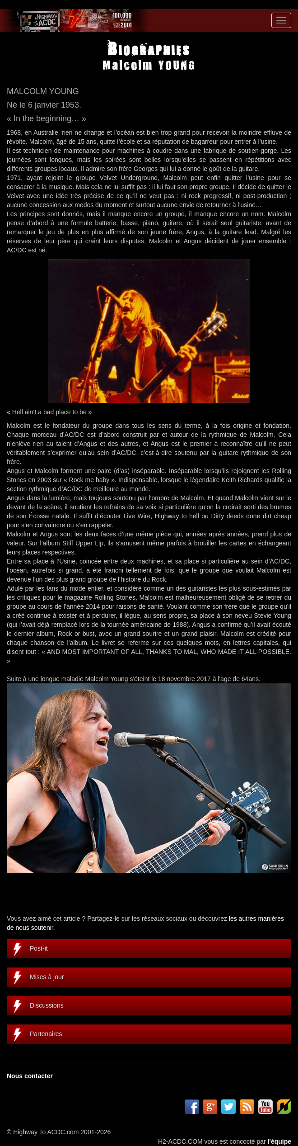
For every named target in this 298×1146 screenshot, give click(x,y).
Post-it (39, 948)
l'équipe (279, 1141)
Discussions (47, 1005)
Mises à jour (47, 976)
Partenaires (46, 1033)
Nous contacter (30, 1076)
